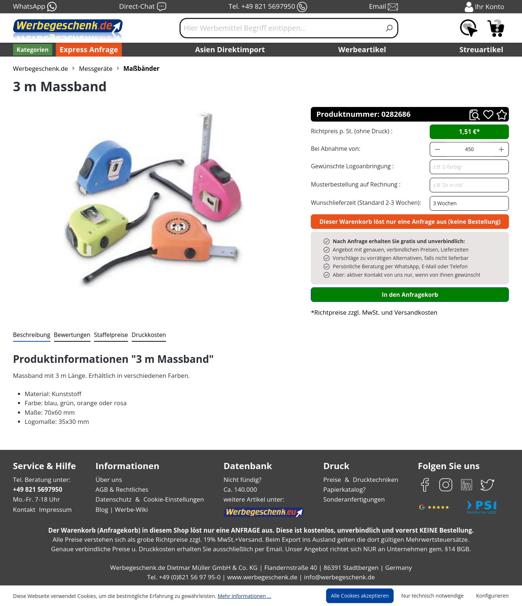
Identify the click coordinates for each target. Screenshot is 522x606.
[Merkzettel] (468, 28)
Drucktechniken (374, 479)
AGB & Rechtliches (122, 489)
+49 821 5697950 (37, 489)
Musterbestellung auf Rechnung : (354, 184)
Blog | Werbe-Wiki (120, 509)
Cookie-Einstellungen (171, 499)
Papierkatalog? (345, 489)
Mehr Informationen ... (235, 596)
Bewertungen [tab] (69, 334)
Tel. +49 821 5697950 (267, 7)
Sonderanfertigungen (353, 499)
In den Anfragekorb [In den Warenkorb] (410, 294)
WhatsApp (35, 7)
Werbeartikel (363, 50)
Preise (333, 479)
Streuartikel (483, 50)
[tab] (31, 335)
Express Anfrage (87, 50)
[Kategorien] (32, 49)
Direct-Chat (143, 7)
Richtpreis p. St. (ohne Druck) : (351, 131)
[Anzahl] (469, 149)
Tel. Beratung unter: (40, 479)
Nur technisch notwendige (436, 596)
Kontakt (23, 509)
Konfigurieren (493, 596)
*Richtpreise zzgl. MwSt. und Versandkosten (372, 312)
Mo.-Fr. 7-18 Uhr (36, 499)
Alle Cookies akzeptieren (367, 596)
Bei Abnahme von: (334, 148)
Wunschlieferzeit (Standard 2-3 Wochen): (364, 202)
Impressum (53, 509)
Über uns (108, 479)
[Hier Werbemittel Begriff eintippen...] (280, 28)
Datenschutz (113, 499)
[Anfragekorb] (495, 28)
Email (384, 7)
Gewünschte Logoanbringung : (350, 166)
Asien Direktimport (230, 50)
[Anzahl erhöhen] (501, 149)
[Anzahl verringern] (437, 149)
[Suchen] (389, 28)
